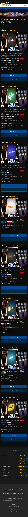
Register (13, 79)
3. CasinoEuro (5, 461)
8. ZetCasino (5, 475)
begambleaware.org (8, 500)
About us (14, 504)
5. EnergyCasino (6, 466)
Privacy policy (14, 508)
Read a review (14, 75)
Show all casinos (14, 479)
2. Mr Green (5, 458)
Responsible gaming (14, 506)
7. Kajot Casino (5, 472)
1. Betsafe (4, 455)
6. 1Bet (3, 469)
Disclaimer (14, 509)
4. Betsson (4, 464)
